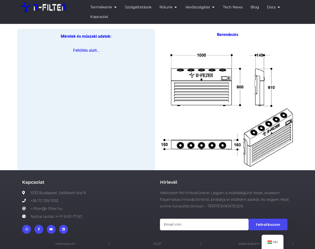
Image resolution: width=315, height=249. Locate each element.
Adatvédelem (249, 244)
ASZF (157, 244)
